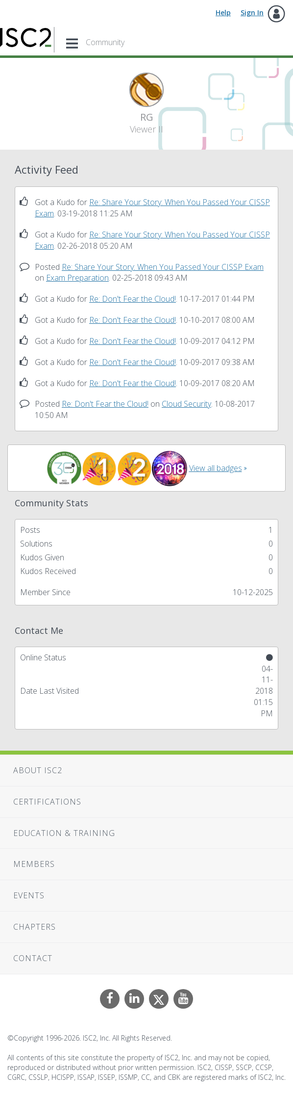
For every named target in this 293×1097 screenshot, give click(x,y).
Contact (32, 958)
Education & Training (64, 833)
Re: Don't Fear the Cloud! (132, 298)
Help (223, 12)
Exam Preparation (77, 277)
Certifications (47, 801)
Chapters (34, 926)
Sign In (252, 12)
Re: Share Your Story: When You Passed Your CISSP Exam (163, 266)
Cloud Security (186, 403)
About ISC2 (37, 770)
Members (34, 864)
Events (29, 895)
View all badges (215, 468)
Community (105, 42)
